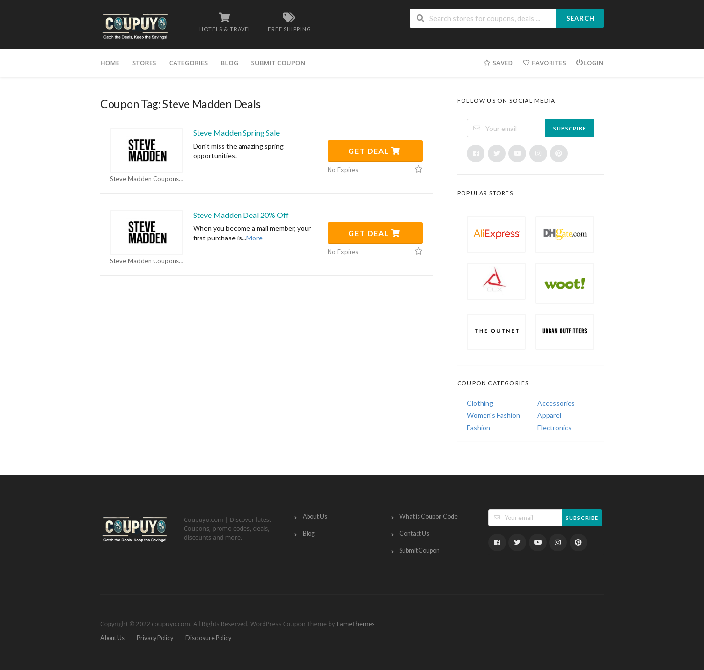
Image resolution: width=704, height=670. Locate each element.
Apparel (549, 415)
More (254, 238)
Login (590, 62)
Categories (188, 62)
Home (110, 62)
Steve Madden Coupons (146, 179)
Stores (144, 62)
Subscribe (569, 128)
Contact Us (414, 533)
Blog (229, 62)
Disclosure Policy (208, 638)
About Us (315, 516)
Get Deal (374, 150)
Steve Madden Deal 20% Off (241, 214)
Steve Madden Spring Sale (236, 132)
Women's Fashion (493, 415)
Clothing (480, 403)
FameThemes (355, 624)
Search (580, 18)
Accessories (556, 403)
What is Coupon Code (428, 516)
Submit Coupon (278, 62)
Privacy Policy (155, 638)
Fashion (478, 427)
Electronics (554, 427)
